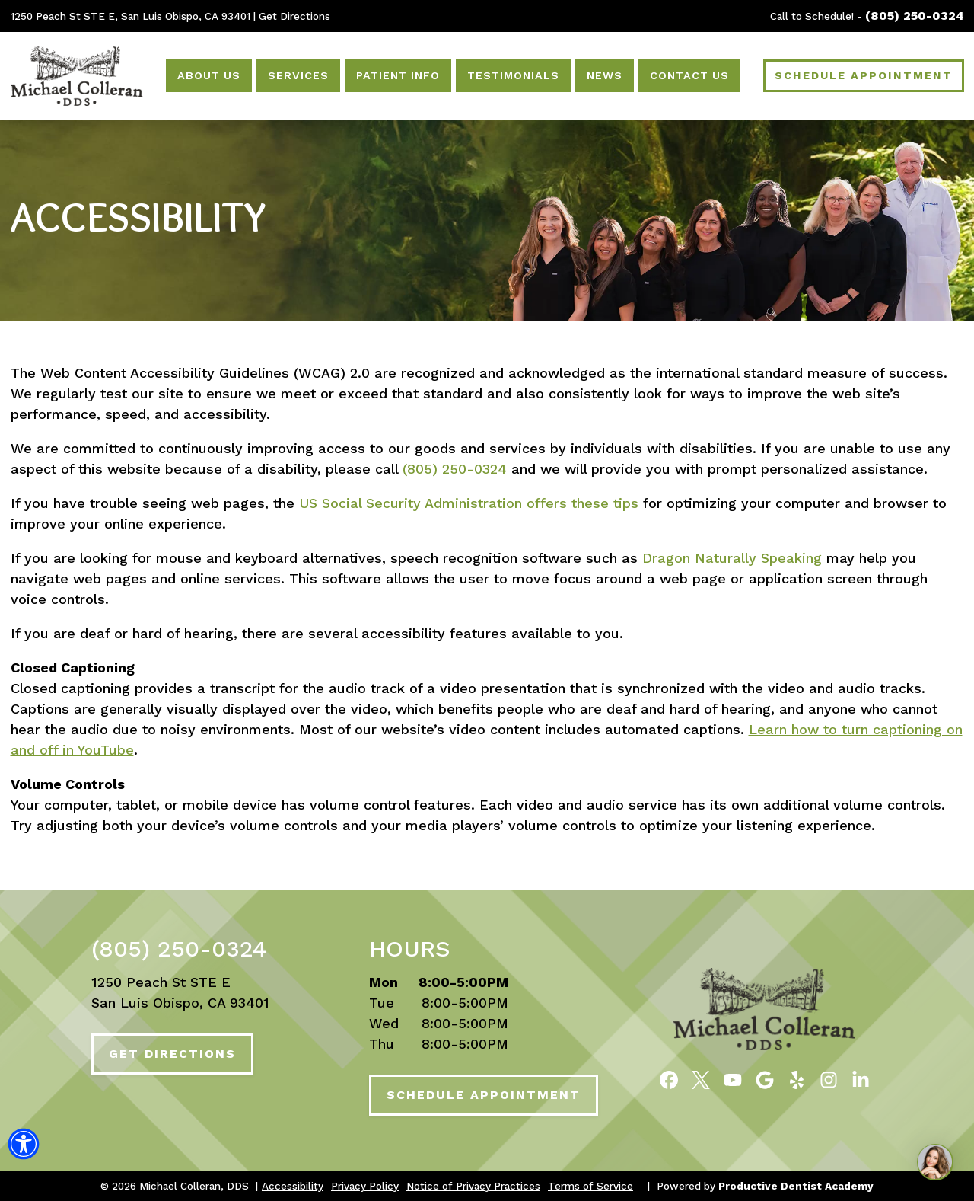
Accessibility (138, 217)
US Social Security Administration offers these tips (468, 503)
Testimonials (513, 75)
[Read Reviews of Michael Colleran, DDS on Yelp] (797, 1079)
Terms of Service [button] (590, 1186)
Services (298, 75)
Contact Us (689, 75)
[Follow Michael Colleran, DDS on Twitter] (701, 1079)
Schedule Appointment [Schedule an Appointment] (864, 75)
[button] (24, 1147)
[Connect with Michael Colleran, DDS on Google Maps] (765, 1079)
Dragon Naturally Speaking (732, 558)
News (604, 75)
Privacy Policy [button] (365, 1186)
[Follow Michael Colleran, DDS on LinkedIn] (860, 1079)
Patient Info (398, 75)
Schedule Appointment (484, 1095)
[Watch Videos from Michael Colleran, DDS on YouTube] (733, 1079)
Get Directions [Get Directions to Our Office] (294, 16)
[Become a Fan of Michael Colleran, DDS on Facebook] (669, 1079)
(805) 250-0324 (914, 15)
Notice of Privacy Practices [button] (473, 1186)
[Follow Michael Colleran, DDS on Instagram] (829, 1079)
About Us (208, 75)
